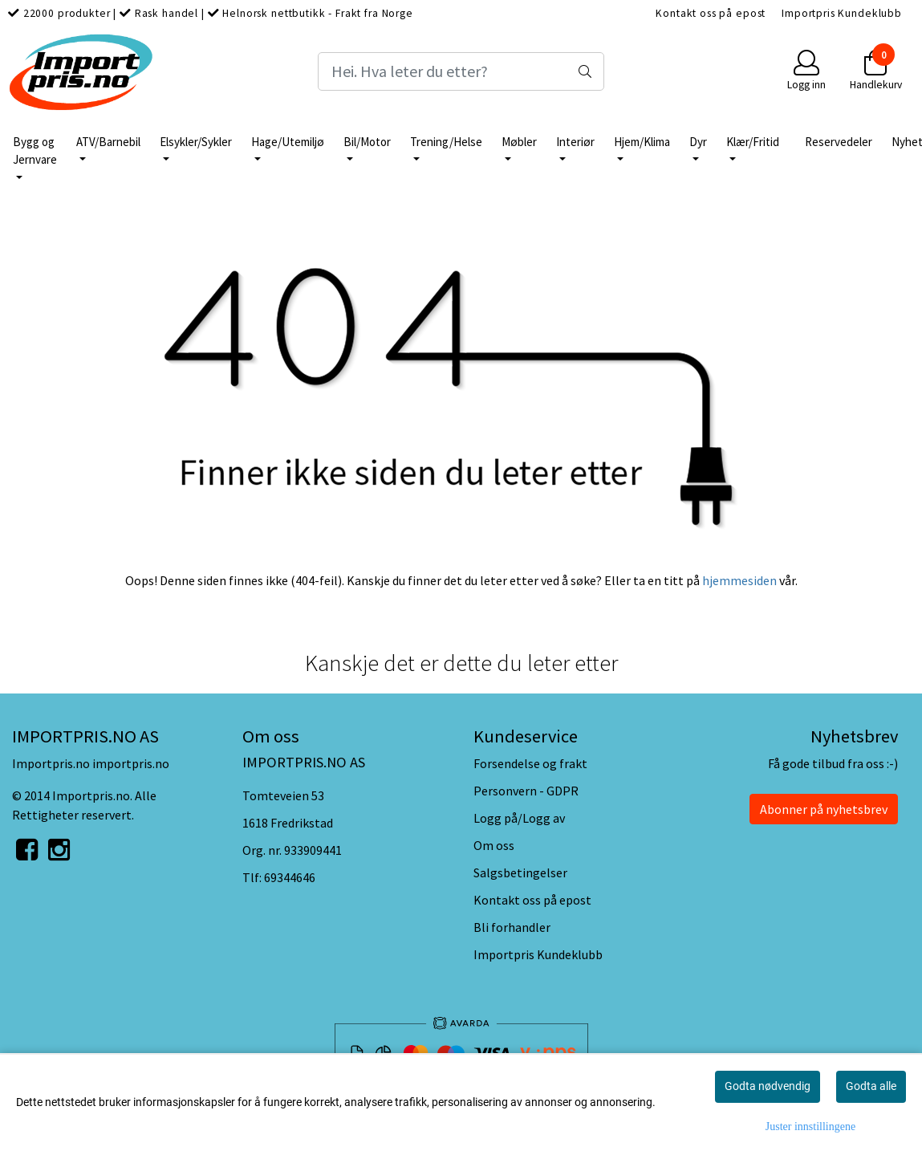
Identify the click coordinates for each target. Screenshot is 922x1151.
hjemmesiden (739, 580)
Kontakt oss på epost (711, 13)
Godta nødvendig (767, 1086)
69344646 (289, 877)
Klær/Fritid (752, 141)
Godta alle (871, 1086)
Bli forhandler (511, 927)
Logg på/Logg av (519, 818)
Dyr (698, 141)
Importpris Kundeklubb (842, 13)
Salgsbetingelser (520, 872)
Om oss (493, 845)
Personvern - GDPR (526, 791)
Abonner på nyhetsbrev (823, 809)
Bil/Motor (367, 141)
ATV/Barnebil (108, 141)
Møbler (519, 141)
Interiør (575, 141)
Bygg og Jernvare (35, 151)
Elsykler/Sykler (196, 141)
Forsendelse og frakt (530, 763)
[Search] (460, 71)
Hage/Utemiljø (287, 141)
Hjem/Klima (642, 141)
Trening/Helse (446, 141)
